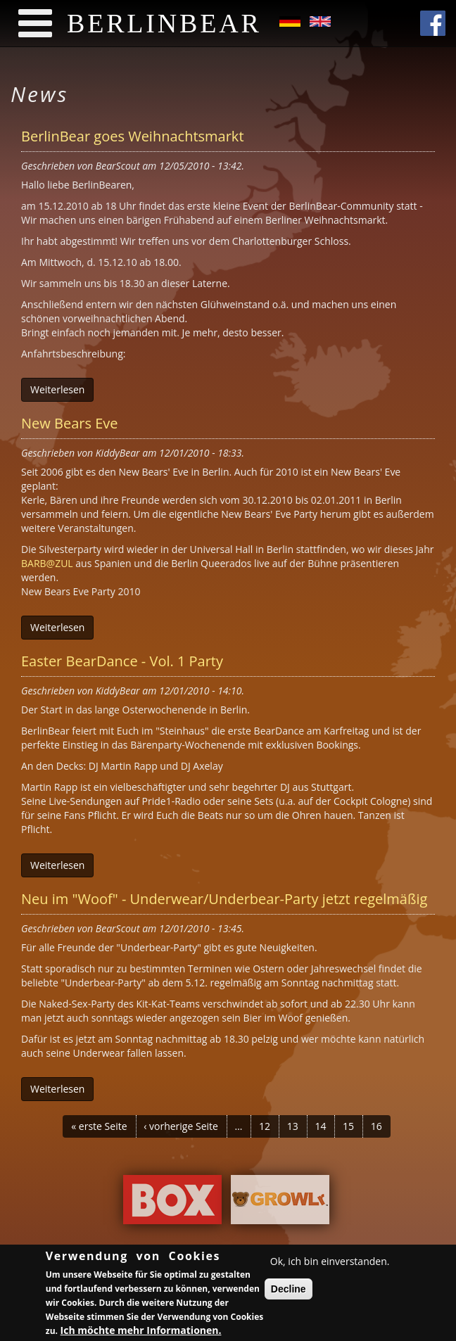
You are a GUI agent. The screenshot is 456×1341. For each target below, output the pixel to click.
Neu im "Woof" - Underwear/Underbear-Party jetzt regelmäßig (224, 898)
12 (264, 1126)
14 (320, 1126)
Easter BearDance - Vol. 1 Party (122, 661)
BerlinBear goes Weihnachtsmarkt (132, 136)
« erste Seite (99, 1126)
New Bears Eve (69, 423)
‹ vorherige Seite (181, 1126)
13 (292, 1126)
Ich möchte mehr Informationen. (141, 1332)
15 (348, 1126)
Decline (288, 1291)
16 (376, 1126)
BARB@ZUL (47, 563)
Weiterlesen (57, 389)
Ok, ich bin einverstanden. (330, 1263)
